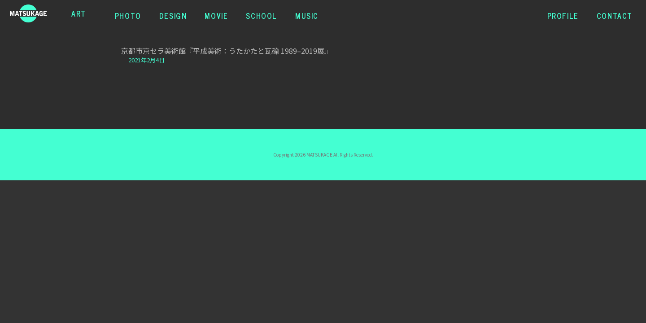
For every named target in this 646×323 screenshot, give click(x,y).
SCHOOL (261, 13)
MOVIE (216, 13)
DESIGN (173, 13)
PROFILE (563, 13)
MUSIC (307, 13)
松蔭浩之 (37, 13)
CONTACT (615, 13)
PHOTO (128, 13)
